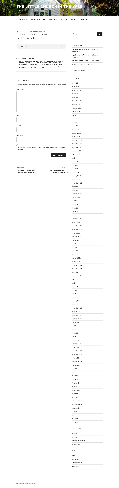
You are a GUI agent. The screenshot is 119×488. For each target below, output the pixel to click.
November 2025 (77, 101)
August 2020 (76, 322)
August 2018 (76, 408)
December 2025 (77, 97)
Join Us (73, 19)
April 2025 (75, 126)
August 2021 (76, 279)
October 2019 (76, 358)
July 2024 (74, 158)
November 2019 (77, 354)
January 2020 (76, 347)
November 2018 (77, 397)
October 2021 (76, 272)
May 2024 (75, 165)
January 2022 (76, 261)
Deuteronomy (30, 61)
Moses (54, 63)
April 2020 (75, 336)
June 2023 (75, 204)
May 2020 (75, 333)
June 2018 (75, 415)
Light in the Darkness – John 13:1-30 (83, 64)
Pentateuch (57, 64)
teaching (40, 67)
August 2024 (76, 154)
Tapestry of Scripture (78, 440)
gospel (61, 61)
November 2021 (77, 269)
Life (49, 63)
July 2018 (74, 411)
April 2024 (75, 169)
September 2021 (77, 276)
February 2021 (76, 301)
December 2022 (77, 226)
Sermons (30, 58)
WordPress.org (76, 466)
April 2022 (75, 251)
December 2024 (77, 140)
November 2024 (77, 144)
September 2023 (77, 194)
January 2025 (76, 136)
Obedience (33, 64)
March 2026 (75, 86)
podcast (22, 58)
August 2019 (76, 365)
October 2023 (76, 190)
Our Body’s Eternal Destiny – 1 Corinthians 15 (86, 61)
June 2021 (75, 286)
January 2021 (76, 304)
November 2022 (77, 229)
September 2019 (77, 361)
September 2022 (77, 236)
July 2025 (74, 115)
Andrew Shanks (38, 31)
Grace (21, 63)
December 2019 (77, 351)
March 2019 (75, 383)
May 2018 (75, 419)
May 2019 (75, 376)
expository (52, 61)
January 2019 (76, 390)
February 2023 (76, 219)
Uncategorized (76, 444)
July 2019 (74, 369)
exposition (41, 61)
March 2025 (75, 129)
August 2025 (76, 111)
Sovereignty (53, 66)
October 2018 (76, 401)
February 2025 (76, 133)
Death (21, 61)
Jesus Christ (41, 63)
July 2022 (74, 244)
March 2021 (75, 297)
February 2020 (76, 344)
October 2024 (76, 147)
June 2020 (75, 329)
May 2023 (75, 208)
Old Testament (45, 64)
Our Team (64, 19)
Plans (21, 66)
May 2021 (75, 290)
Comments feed (77, 462)
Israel (27, 63)
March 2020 (75, 340)
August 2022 (76, 240)
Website (19, 135)
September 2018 (77, 404)
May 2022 (75, 247)
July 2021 (74, 283)
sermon (36, 66)
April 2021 (75, 294)
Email (19, 125)
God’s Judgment (77, 46)
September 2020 (77, 319)
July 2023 (74, 201)
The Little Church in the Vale (49, 7)
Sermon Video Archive (38, 19)
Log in (73, 455)
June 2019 (75, 372)
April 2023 (75, 211)
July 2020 (74, 326)
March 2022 (75, 254)
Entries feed (75, 459)
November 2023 (77, 186)
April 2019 (75, 379)
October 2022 (76, 233)
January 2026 (76, 94)
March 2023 (75, 215)
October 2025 (76, 104)
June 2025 (75, 119)
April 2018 (75, 422)
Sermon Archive (21, 19)
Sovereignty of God (27, 67)
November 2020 (77, 311)
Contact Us (83, 19)
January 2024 (76, 179)
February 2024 (76, 176)
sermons (43, 66)
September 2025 (77, 108)
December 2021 (77, 265)
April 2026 (75, 83)
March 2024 (75, 172)
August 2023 (76, 197)
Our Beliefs (53, 19)
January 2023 (76, 222)
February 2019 (76, 386)
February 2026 (76, 90)
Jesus (33, 63)
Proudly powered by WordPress (26, 483)
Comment (20, 89)
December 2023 (77, 183)
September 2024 (77, 151)
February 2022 (76, 258)
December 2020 (77, 308)
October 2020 (76, 315)
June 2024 (75, 161)
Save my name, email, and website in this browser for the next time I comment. (40, 149)
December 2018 (77, 394)
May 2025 (75, 122)
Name (19, 115)
